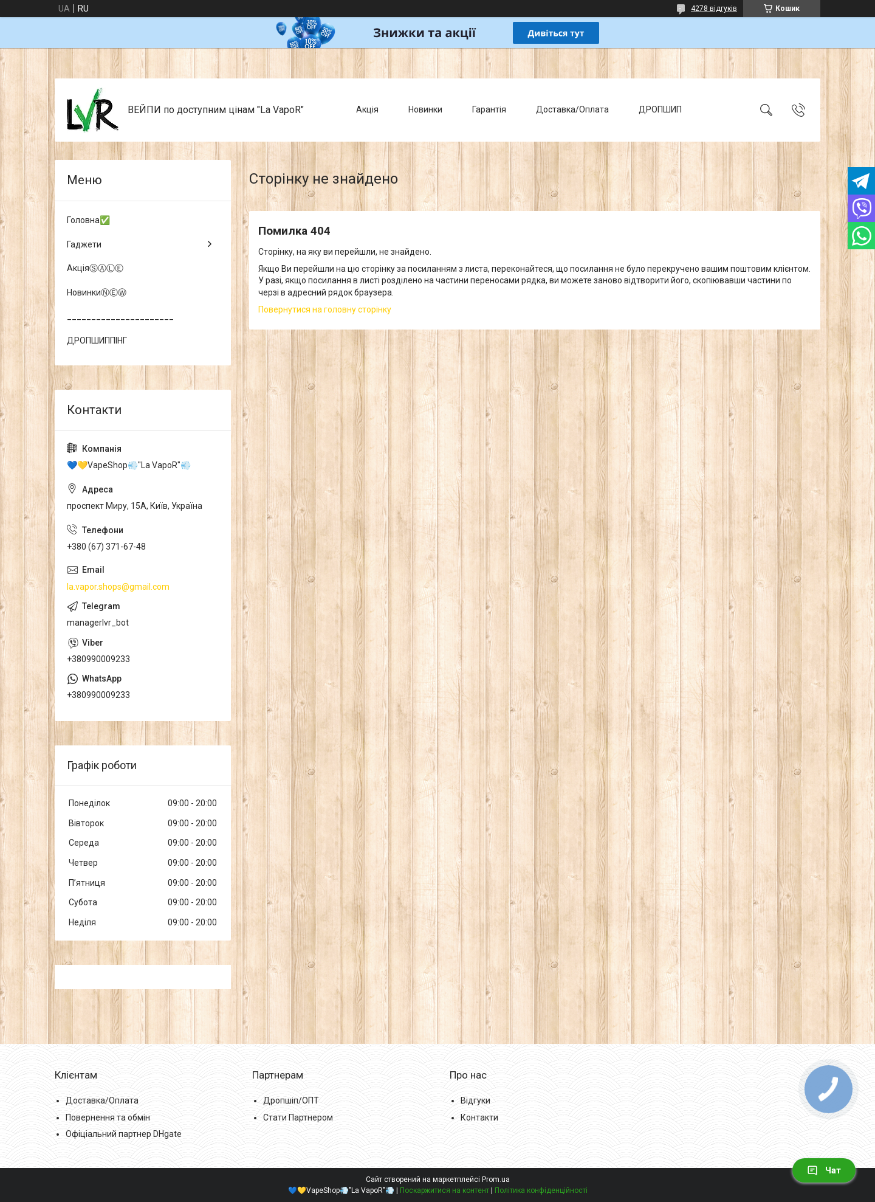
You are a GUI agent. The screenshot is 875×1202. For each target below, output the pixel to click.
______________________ (120, 316)
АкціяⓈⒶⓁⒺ (95, 268)
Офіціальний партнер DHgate (124, 1134)
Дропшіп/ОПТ (291, 1100)
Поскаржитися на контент (444, 1190)
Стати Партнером (298, 1117)
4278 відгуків (714, 8)
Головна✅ (88, 220)
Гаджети (84, 244)
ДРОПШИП (660, 109)
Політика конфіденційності (541, 1190)
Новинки (425, 109)
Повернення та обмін (108, 1117)
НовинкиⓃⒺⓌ (96, 292)
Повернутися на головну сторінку (324, 309)
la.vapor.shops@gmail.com (118, 587)
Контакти (479, 1117)
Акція (367, 109)
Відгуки (475, 1100)
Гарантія (489, 109)
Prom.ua (496, 1179)
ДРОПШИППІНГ (97, 340)
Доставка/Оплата (572, 109)
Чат (824, 1170)
